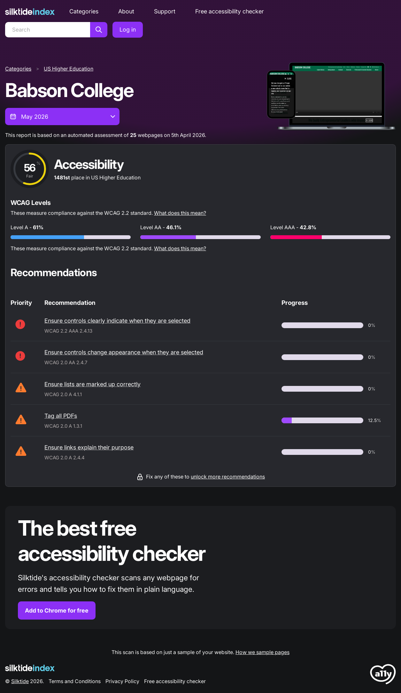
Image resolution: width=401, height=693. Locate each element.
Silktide (20, 681)
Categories (83, 11)
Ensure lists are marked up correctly (92, 384)
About (126, 11)
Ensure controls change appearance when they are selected (123, 352)
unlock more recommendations (228, 476)
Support (164, 11)
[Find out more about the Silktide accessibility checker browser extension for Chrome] (200, 567)
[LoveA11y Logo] (383, 675)
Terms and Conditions (75, 681)
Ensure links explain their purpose (89, 447)
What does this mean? (180, 213)
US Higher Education (68, 68)
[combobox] (62, 116)
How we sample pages (262, 652)
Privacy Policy (122, 681)
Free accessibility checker (229, 11)
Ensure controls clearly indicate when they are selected (117, 320)
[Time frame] (62, 116)
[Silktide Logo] (30, 668)
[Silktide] (30, 11)
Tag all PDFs (60, 415)
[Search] (47, 29)
